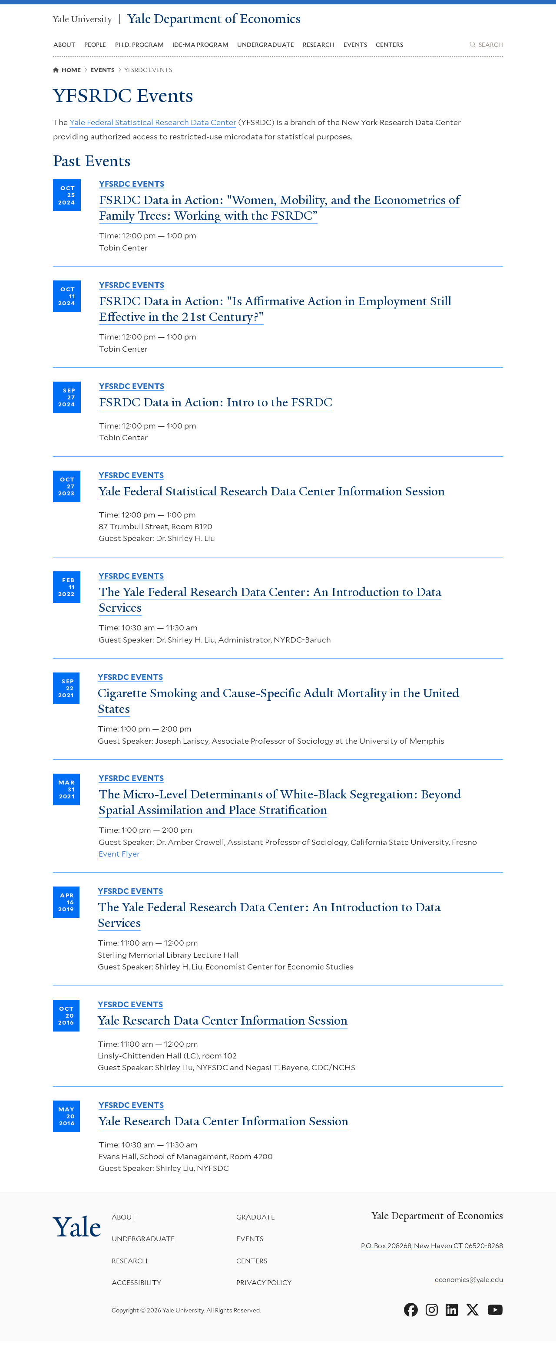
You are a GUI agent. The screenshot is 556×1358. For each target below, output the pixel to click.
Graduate (257, 1234)
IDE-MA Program (200, 47)
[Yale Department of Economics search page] (486, 48)
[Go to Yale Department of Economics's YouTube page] (495, 1327)
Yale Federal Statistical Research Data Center (153, 128)
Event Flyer (119, 869)
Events (355, 47)
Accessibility (140, 1300)
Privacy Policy (265, 1300)
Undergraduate (147, 1256)
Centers (389, 47)
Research (134, 1278)
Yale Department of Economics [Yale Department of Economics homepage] (236, 20)
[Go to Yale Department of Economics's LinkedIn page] (452, 1327)
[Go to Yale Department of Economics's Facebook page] (411, 1327)
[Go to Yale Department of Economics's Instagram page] (432, 1327)
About (128, 1234)
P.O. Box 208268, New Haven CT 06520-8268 (432, 1263)
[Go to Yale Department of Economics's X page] (473, 1327)
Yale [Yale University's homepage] (79, 1246)
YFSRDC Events (131, 193)
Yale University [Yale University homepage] (84, 21)
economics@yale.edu (469, 1296)
